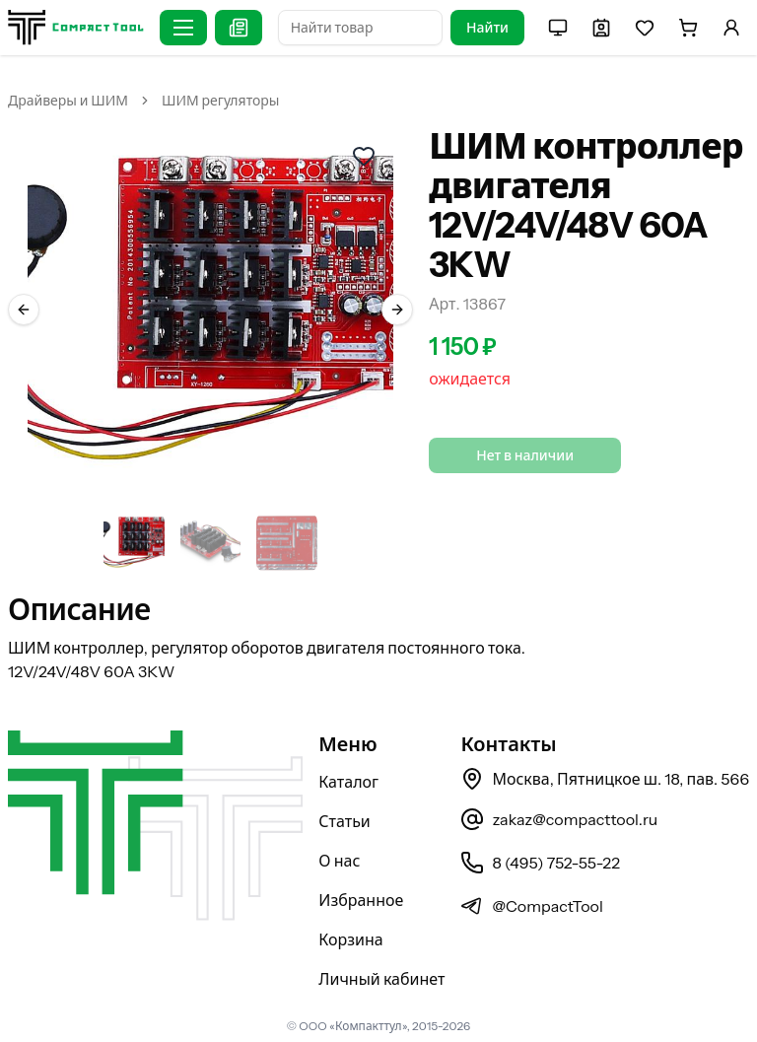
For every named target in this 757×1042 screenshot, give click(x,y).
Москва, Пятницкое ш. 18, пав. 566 (604, 779)
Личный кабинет (381, 979)
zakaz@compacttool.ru (558, 819)
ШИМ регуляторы (220, 100)
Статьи (344, 821)
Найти (487, 27)
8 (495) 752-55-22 (539, 862)
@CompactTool (531, 906)
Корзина (350, 939)
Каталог (348, 782)
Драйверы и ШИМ (68, 100)
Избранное (360, 900)
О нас (339, 860)
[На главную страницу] (76, 27)
